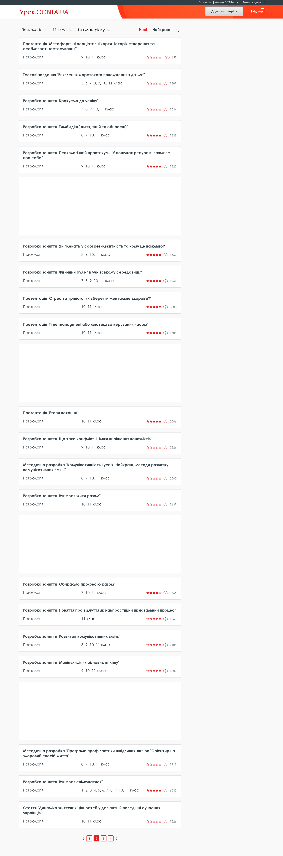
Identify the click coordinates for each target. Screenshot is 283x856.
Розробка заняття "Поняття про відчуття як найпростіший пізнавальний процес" (99, 610)
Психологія (33, 57)
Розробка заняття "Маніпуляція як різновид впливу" (71, 662)
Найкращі (161, 29)
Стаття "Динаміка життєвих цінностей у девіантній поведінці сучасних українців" (91, 810)
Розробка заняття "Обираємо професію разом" (69, 584)
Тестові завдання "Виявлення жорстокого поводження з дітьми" (84, 74)
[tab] (34, 30)
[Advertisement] (100, 206)
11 (94, 57)
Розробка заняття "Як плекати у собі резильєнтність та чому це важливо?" (94, 246)
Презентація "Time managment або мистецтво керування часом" (85, 324)
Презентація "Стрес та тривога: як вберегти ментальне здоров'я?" (87, 298)
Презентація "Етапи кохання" (50, 412)
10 (87, 57)
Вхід (257, 11)
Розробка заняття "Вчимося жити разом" (61, 495)
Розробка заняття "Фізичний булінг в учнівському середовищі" (82, 272)
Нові (143, 29)
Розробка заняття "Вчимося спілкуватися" (63, 781)
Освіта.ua (205, 2)
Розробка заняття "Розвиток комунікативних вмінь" (71, 636)
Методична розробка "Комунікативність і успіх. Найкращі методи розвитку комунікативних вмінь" (95, 467)
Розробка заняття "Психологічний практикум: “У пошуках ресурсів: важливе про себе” (96, 155)
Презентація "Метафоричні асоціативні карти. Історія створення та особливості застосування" (89, 46)
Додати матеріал (224, 11)
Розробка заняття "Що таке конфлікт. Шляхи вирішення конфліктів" (87, 438)
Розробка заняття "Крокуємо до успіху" (60, 100)
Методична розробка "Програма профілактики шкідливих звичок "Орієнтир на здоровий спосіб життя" (99, 753)
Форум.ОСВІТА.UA (226, 2)
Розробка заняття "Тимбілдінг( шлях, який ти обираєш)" (75, 126)
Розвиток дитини (252, 2)
